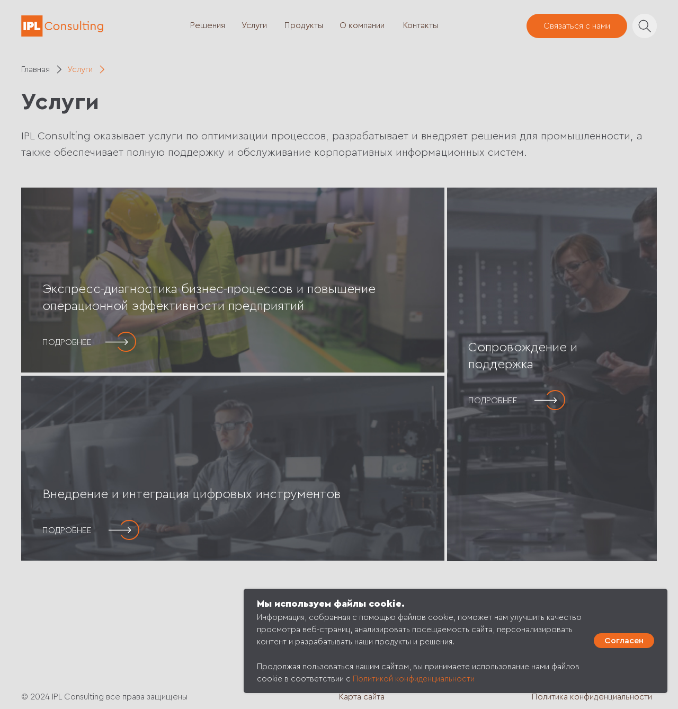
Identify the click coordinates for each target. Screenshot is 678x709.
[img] (232, 280)
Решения (207, 25)
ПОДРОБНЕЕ (67, 342)
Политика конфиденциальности (592, 697)
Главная (35, 69)
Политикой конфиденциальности (414, 679)
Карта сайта (362, 697)
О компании (362, 25)
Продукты (303, 25)
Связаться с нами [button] (576, 26)
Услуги (254, 25)
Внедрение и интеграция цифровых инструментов (191, 494)
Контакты (420, 25)
